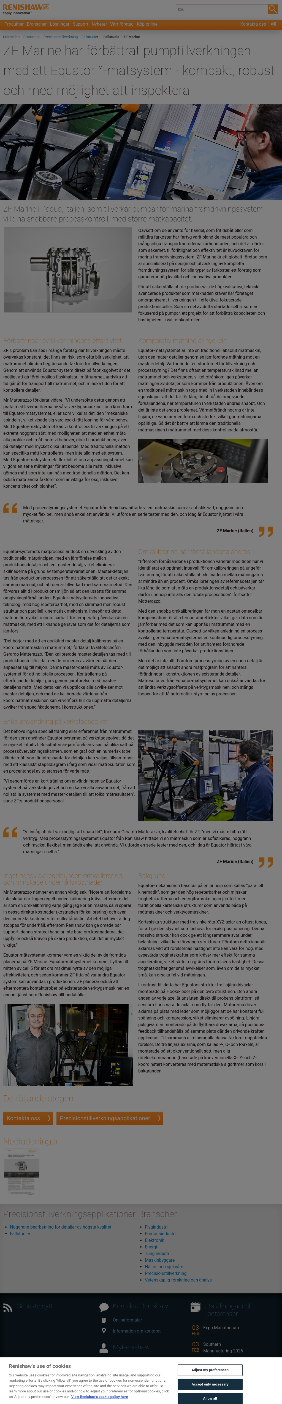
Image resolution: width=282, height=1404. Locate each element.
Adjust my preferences (210, 1377)
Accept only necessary (210, 1391)
